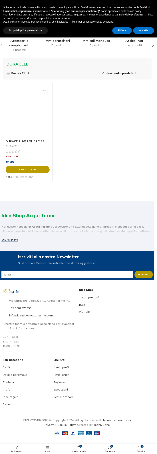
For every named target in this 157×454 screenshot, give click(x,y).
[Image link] (14, 291)
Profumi (8, 390)
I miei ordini (61, 375)
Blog (82, 305)
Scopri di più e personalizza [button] (25, 446)
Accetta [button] (143, 446)
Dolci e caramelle (15, 375)
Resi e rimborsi (63, 397)
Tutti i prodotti (89, 297)
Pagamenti (60, 382)
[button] (153, 45)
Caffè (6, 367)
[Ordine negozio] (125, 73)
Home (7, 27)
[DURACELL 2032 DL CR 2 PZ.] (28, 112)
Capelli (7, 404)
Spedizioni (60, 390)
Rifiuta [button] (122, 446)
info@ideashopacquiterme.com (31, 316)
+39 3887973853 (20, 308)
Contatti (84, 312)
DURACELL (13, 146)
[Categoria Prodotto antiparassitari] (57, 43)
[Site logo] (12, 5)
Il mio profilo (62, 367)
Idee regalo (10, 397)
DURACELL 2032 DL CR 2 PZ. (26, 141)
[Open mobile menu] (4, 16)
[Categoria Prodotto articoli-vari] (135, 43)
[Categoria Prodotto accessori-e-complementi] (19, 45)
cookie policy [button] (134, 427)
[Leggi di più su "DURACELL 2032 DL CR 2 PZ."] (28, 169)
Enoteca (8, 382)
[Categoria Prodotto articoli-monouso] (96, 43)
